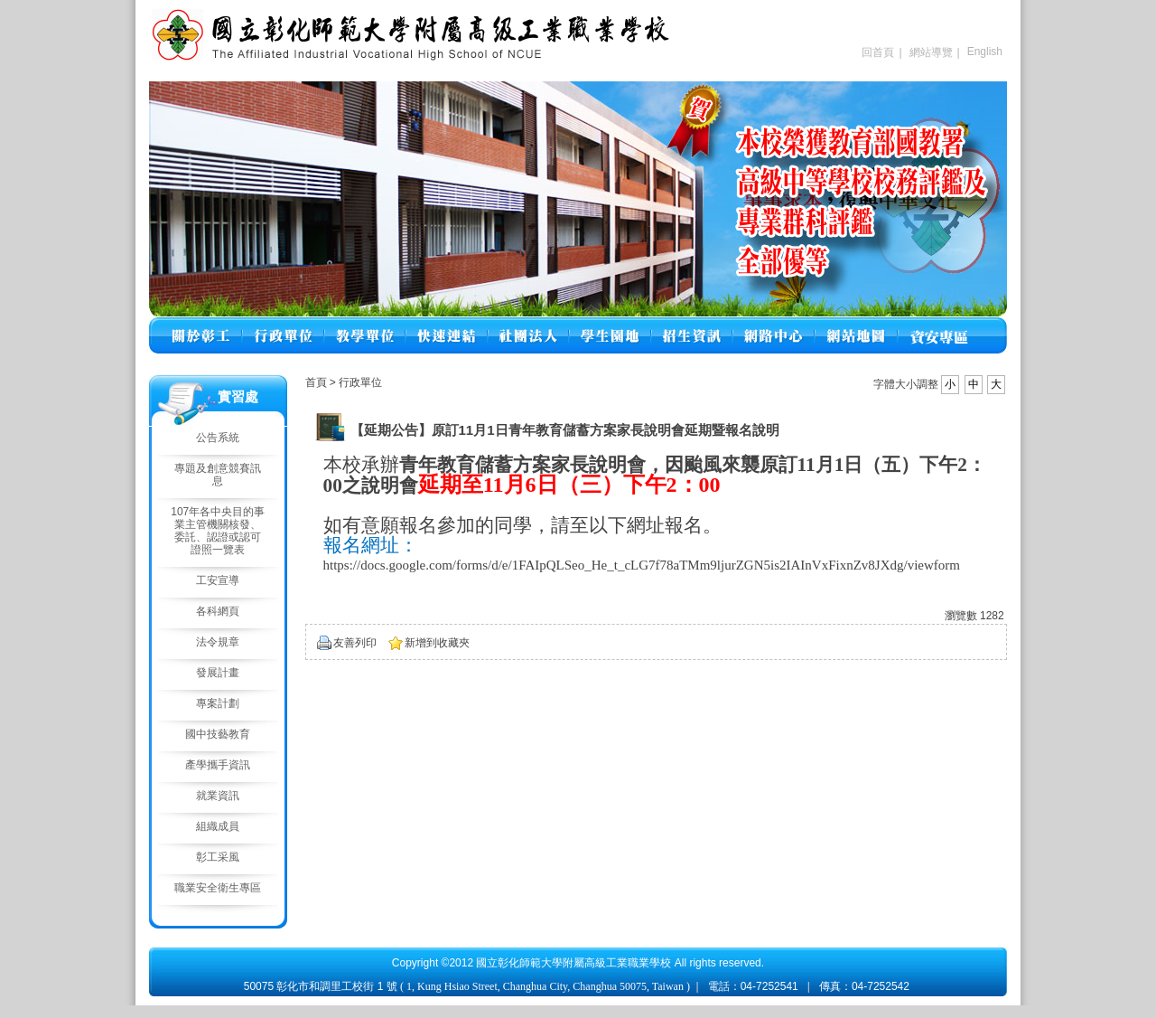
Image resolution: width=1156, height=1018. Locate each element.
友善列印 (355, 642)
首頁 (316, 382)
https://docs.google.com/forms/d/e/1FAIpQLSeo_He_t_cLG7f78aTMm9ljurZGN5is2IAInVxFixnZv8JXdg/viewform (641, 565)
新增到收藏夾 (437, 642)
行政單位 (360, 382)
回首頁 (878, 52)
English (984, 51)
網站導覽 (931, 52)
